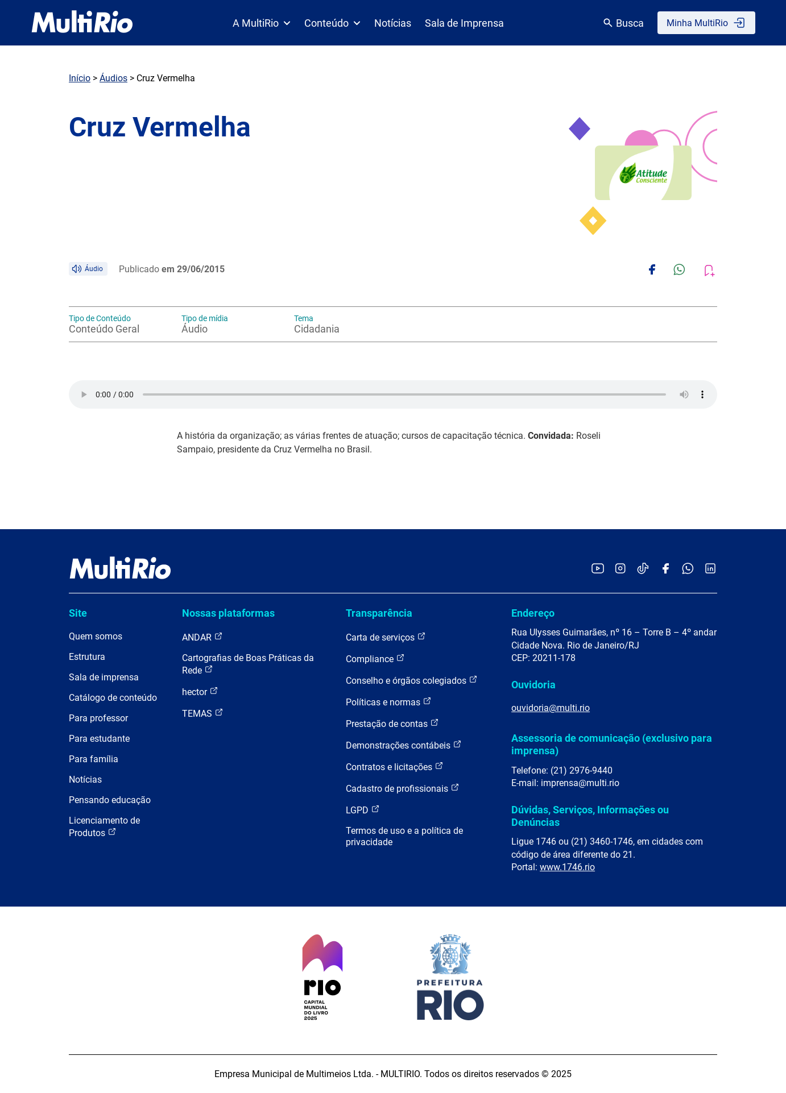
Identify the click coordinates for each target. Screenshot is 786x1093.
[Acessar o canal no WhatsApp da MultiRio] (688, 569)
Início (79, 78)
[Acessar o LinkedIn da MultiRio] (710, 569)
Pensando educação (110, 800)
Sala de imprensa (104, 677)
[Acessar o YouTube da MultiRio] (598, 569)
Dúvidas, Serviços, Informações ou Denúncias (590, 816)
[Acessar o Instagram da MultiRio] (620, 569)
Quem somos (95, 636)
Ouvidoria (533, 685)
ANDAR (202, 637)
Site (78, 613)
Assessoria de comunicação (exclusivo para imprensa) (611, 744)
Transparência (379, 613)
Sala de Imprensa (464, 23)
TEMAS (203, 713)
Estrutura (87, 656)
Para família (93, 759)
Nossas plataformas (228, 613)
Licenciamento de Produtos (104, 826)
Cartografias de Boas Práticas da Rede (248, 664)
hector (200, 691)
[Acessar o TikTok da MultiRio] (643, 569)
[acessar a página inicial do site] (82, 22)
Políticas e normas (389, 702)
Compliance (375, 658)
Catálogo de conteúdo (113, 697)
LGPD (363, 810)
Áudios (113, 78)
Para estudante (99, 738)
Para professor (98, 718)
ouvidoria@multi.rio (550, 708)
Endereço (533, 613)
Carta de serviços (386, 637)
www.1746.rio (567, 867)
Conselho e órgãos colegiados (412, 680)
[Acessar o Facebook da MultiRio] (665, 569)
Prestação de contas (392, 723)
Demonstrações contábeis (404, 745)
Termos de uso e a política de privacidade (404, 836)
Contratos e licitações (395, 766)
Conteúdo (332, 23)
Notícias (392, 23)
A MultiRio (262, 23)
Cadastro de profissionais (403, 788)
